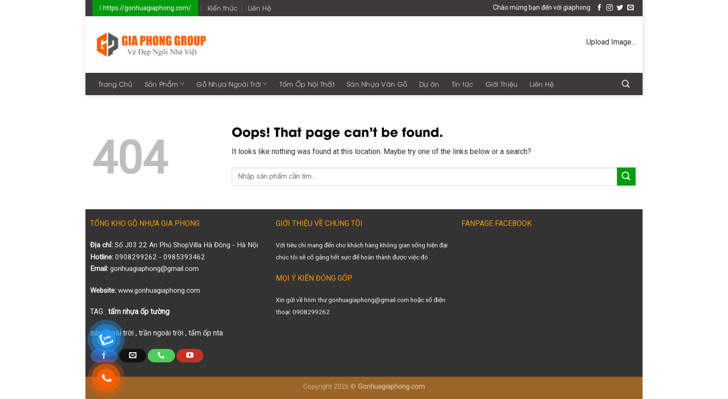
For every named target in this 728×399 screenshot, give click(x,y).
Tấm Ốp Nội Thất (307, 83)
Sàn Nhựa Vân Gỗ (377, 83)
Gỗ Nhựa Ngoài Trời (231, 84)
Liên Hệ (259, 7)
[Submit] (626, 176)
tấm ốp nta (205, 332)
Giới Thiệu (502, 83)
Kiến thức (223, 7)
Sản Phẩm (165, 84)
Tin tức (463, 83)
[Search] (626, 84)
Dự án (429, 83)
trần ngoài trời (161, 332)
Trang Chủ (115, 83)
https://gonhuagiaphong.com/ (146, 8)
